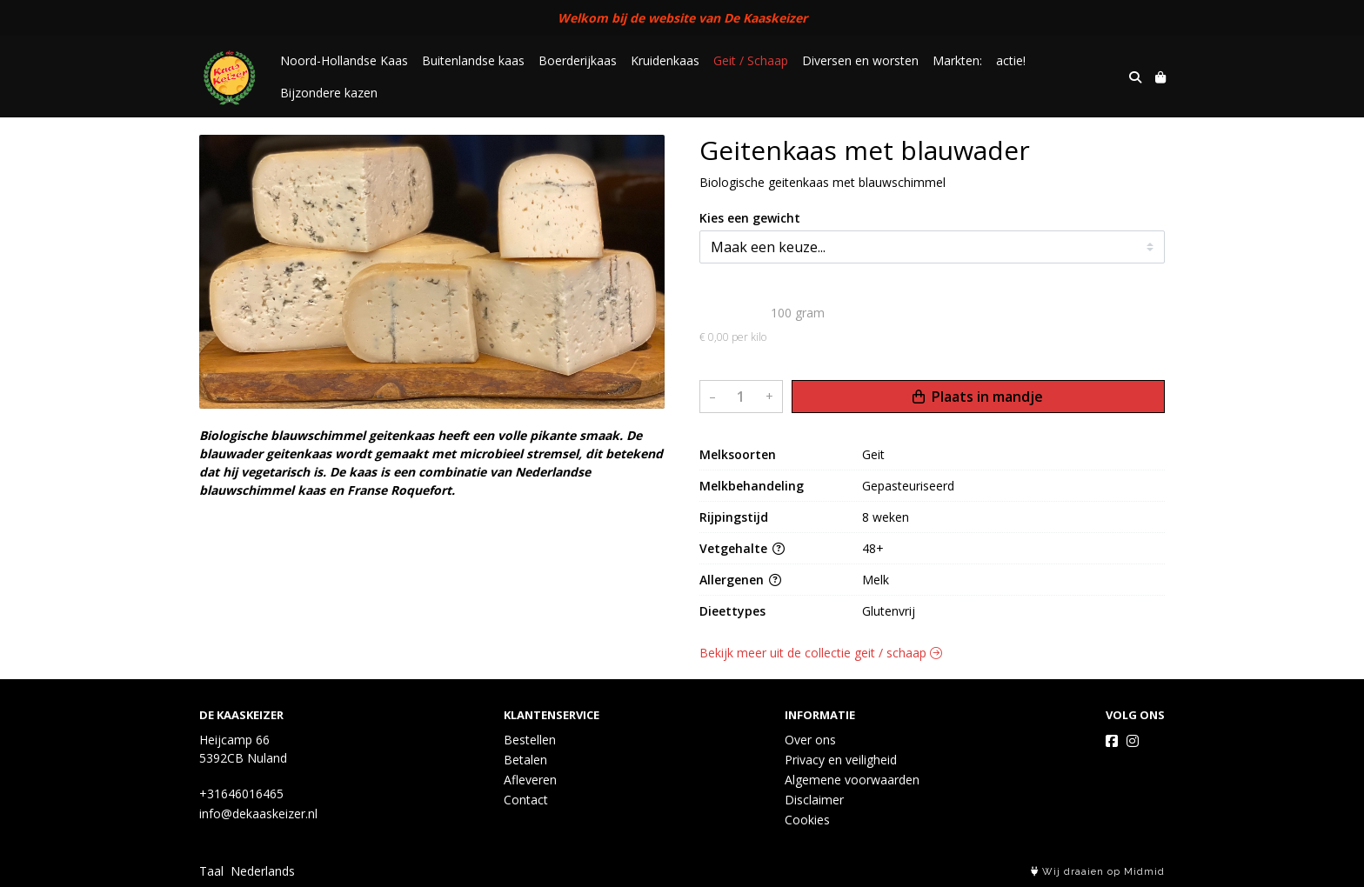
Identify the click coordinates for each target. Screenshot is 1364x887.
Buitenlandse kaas (473, 60)
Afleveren (530, 779)
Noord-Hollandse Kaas (344, 60)
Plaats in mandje (978, 396)
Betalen (525, 759)
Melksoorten (737, 454)
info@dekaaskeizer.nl (258, 813)
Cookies (807, 819)
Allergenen (740, 579)
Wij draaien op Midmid (1098, 871)
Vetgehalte (742, 548)
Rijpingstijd (733, 517)
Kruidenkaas (665, 60)
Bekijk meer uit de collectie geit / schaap (820, 652)
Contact (526, 799)
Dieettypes (732, 611)
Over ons (810, 739)
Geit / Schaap (750, 60)
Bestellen (530, 739)
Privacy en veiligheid (841, 759)
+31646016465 (241, 793)
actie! (1011, 60)
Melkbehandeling (751, 485)
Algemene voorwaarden (852, 779)
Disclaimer (814, 799)
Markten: (957, 60)
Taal (211, 871)
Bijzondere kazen (329, 92)
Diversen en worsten (860, 60)
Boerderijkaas (577, 60)
